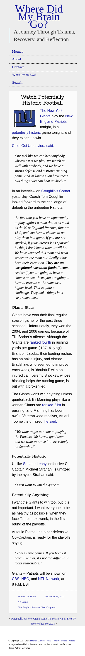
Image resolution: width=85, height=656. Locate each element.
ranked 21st (51, 405)
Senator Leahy (34, 464)
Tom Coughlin (48, 607)
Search (17, 83)
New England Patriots (29, 607)
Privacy (56, 641)
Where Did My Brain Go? (39, 16)
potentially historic (26, 132)
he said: (50, 421)
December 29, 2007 (54, 596)
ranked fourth (40, 342)
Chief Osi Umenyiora (29, 146)
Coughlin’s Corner (55, 191)
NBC (25, 579)
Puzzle (64, 641)
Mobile (72, 641)
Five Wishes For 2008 (43, 623)
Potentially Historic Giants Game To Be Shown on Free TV (43, 618)
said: (50, 146)
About (16, 59)
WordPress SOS (24, 75)
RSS (49, 641)
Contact (18, 67)
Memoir (18, 52)
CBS (15, 579)
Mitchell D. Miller (27, 596)
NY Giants (23, 601)
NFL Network (48, 579)
